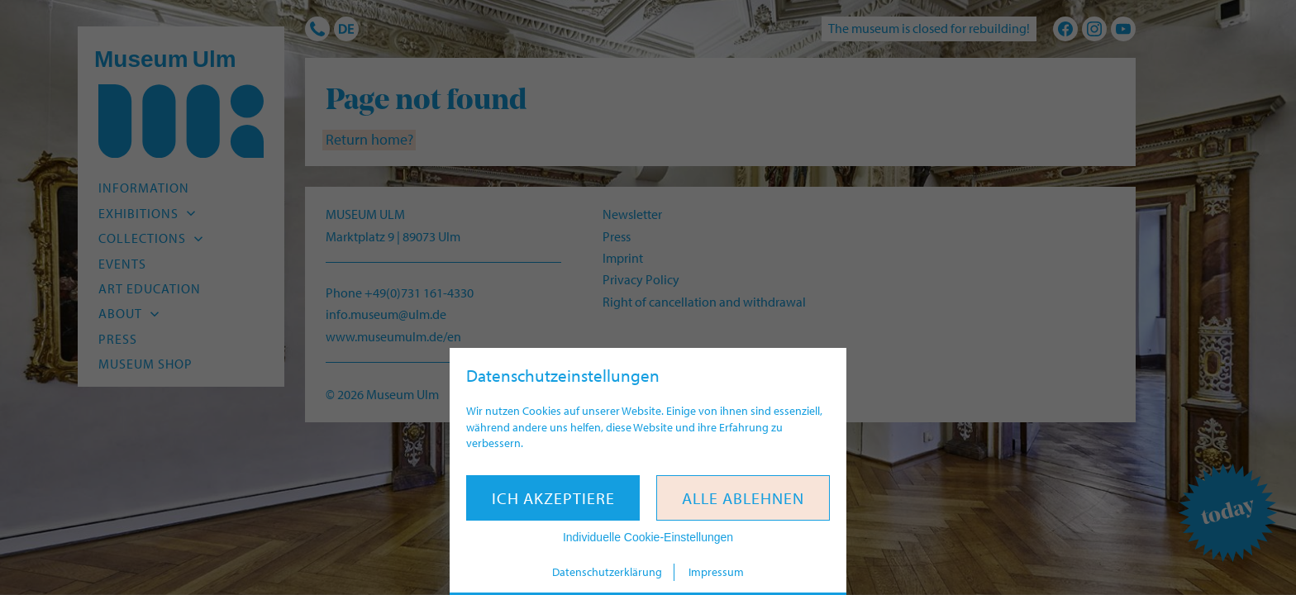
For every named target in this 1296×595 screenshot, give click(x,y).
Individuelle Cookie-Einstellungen (648, 537)
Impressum (716, 571)
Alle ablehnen (743, 498)
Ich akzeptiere (553, 498)
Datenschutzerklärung (607, 571)
